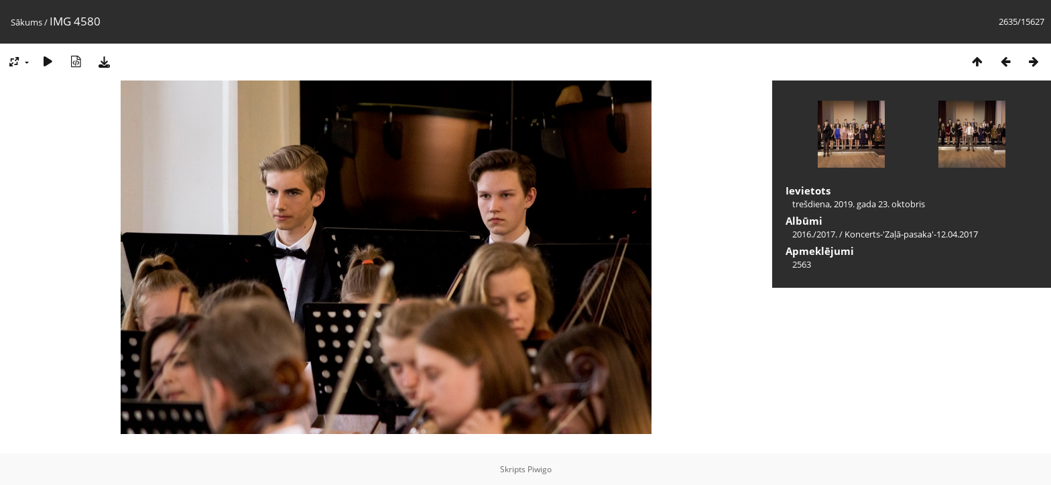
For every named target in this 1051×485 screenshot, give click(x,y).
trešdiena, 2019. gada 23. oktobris (858, 204)
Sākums (26, 22)
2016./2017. (814, 234)
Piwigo (540, 469)
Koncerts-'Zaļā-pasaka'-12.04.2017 (911, 234)
